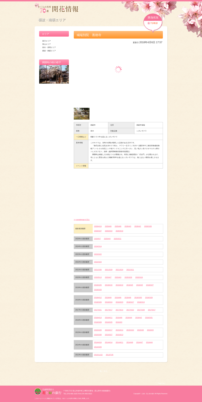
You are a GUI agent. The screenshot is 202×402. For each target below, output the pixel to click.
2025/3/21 (117, 239)
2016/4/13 (98, 318)
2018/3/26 (98, 302)
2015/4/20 (98, 330)
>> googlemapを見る (82, 220)
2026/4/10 (98, 226)
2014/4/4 (149, 342)
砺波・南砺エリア (49, 51)
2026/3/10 (119, 231)
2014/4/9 (129, 342)
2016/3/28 (98, 322)
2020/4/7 (108, 277)
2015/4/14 (119, 330)
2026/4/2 (137, 226)
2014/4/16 (98, 342)
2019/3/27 (149, 285)
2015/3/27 (108, 335)
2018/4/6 (118, 298)
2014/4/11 (119, 342)
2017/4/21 (98, 310)
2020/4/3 (118, 277)
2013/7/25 (109, 355)
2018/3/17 (130, 302)
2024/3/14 (98, 246)
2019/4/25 (98, 285)
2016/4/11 (108, 318)
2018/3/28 (149, 298)
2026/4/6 (118, 226)
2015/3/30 (98, 335)
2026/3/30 (148, 226)
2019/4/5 (129, 285)
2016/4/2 (138, 318)
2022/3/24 (98, 262)
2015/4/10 (130, 330)
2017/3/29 (141, 310)
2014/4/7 (139, 342)
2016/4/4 (129, 318)
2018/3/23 (119, 302)
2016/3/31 (149, 318)
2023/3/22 (98, 254)
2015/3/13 (119, 335)
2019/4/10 (119, 285)
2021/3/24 (119, 270)
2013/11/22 (98, 355)
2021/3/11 (130, 270)
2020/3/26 (128, 277)
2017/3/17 (151, 310)
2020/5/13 (98, 277)
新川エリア (46, 41)
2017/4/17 (108, 310)
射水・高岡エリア (49, 47)
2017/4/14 (119, 310)
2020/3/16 (139, 277)
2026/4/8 (108, 226)
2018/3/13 (141, 302)
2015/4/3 (150, 330)
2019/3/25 (98, 290)
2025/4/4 (107, 239)
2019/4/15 (108, 285)
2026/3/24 (108, 231)
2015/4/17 (108, 330)
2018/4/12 (98, 298)
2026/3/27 (98, 231)
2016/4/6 (119, 318)
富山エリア (46, 44)
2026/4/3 (128, 226)
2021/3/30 (98, 270)
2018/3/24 (108, 302)
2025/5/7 (97, 239)
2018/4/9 (108, 298)
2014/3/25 (98, 347)
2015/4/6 (140, 330)
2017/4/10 (130, 310)
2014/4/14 (108, 342)
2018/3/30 (138, 298)
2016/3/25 (108, 322)
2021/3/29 (108, 270)
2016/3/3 (119, 322)
